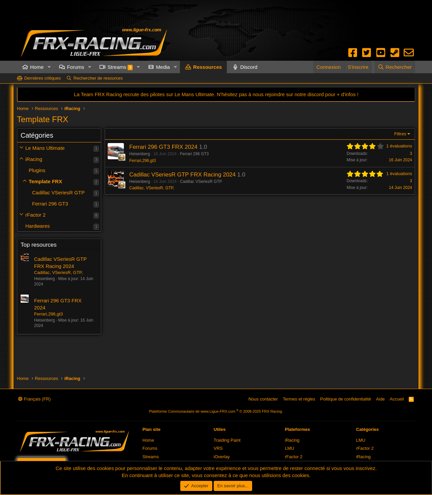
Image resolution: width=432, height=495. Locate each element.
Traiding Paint (227, 440)
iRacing (33, 159)
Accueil (397, 399)
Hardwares (37, 226)
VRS (218, 448)
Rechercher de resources (98, 78)
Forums (75, 67)
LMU (289, 448)
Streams (120, 67)
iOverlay (222, 456)
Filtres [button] (400, 133)
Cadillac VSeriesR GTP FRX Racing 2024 (182, 174)
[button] (49, 67)
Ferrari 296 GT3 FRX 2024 (163, 147)
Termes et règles (299, 399)
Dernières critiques (42, 78)
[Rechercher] (394, 67)
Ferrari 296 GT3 (50, 204)
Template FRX (45, 181)
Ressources (207, 67)
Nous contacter (263, 399)
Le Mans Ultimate (45, 148)
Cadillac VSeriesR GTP (58, 192)
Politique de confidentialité (345, 399)
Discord (249, 67)
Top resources (39, 245)
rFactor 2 (35, 215)
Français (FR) (34, 399)
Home (37, 67)
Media (163, 67)
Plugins (37, 170)
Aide (380, 399)
